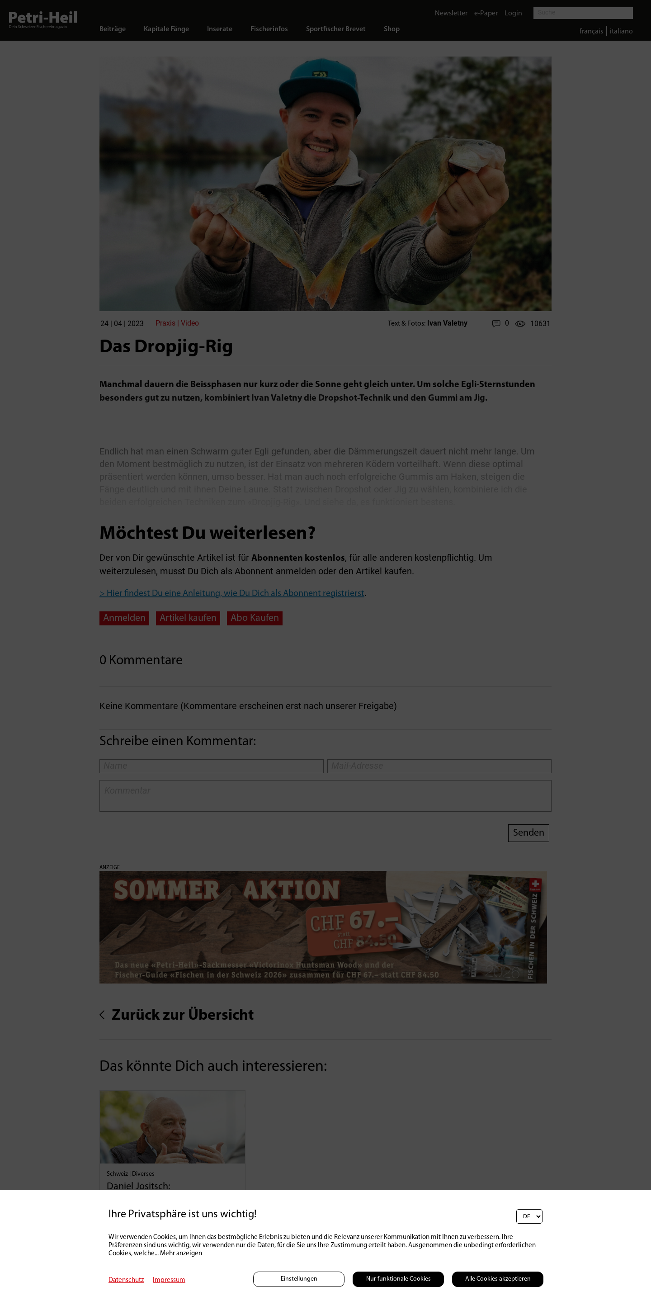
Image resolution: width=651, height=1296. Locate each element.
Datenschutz (126, 1280)
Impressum (169, 1280)
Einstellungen (299, 1279)
